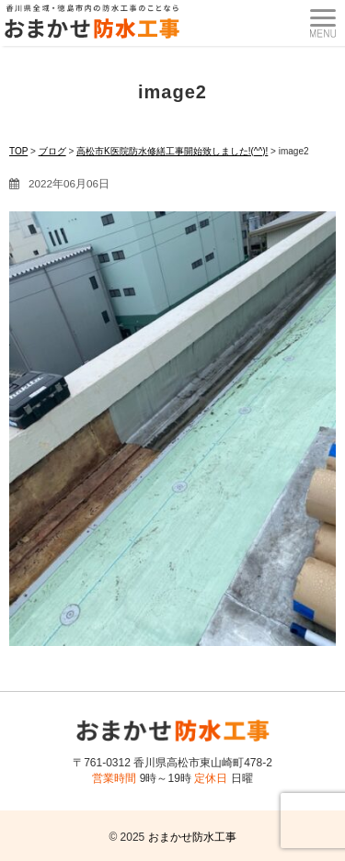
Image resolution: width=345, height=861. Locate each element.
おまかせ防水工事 (192, 837)
